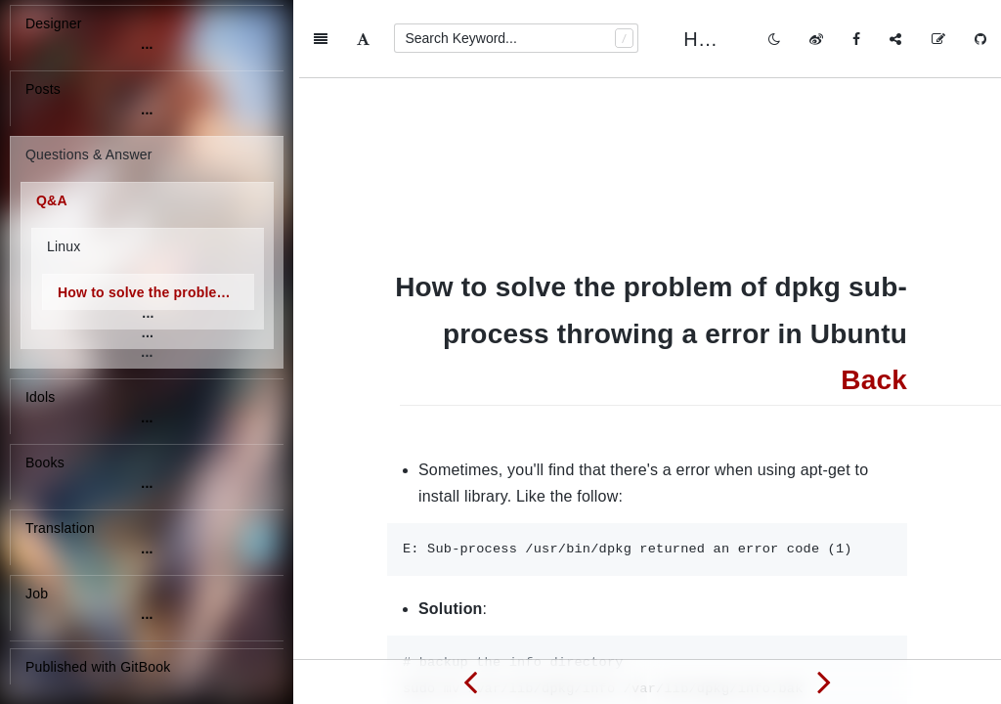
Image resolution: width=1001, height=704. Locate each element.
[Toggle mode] (774, 39)
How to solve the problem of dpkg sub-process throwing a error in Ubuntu (156, 292)
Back (874, 301)
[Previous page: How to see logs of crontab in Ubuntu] (470, 681)
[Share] (895, 39)
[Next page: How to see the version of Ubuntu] (824, 681)
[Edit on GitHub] (938, 39)
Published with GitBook (97, 667)
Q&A (51, 200)
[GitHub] (980, 39)
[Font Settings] (363, 39)
